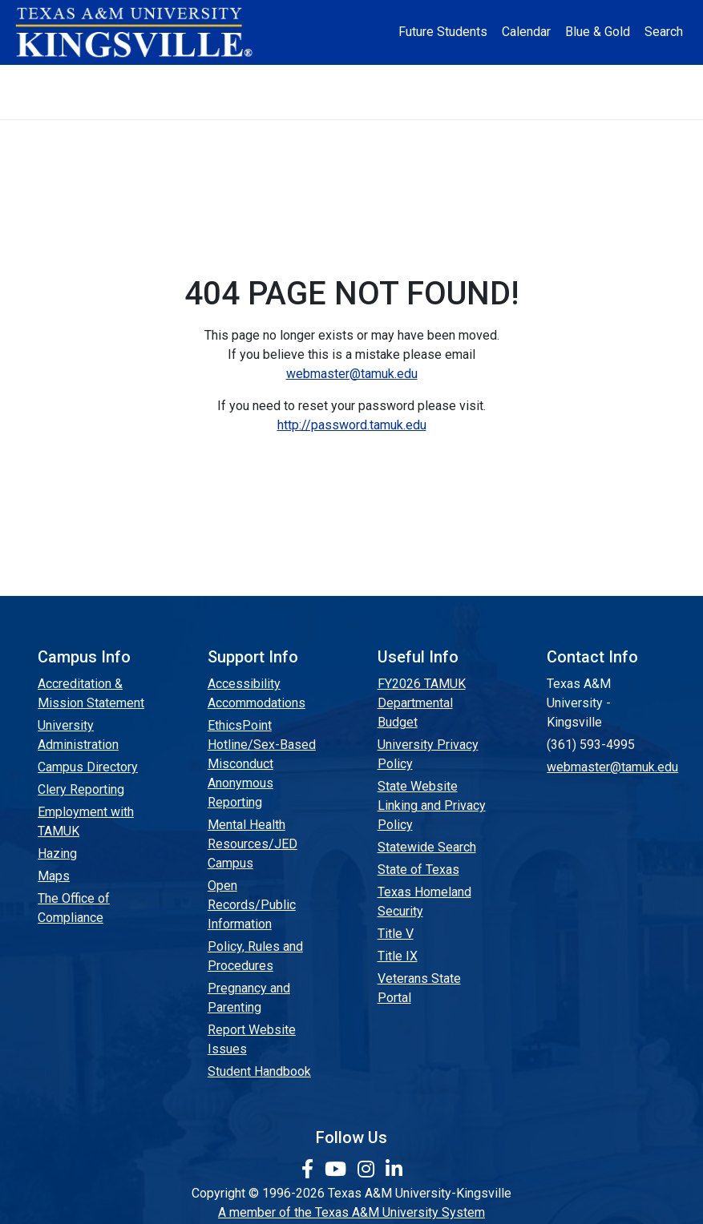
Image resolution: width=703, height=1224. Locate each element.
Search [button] (663, 31)
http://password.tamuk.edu (351, 425)
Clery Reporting (81, 789)
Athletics (591, 78)
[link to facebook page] (309, 1169)
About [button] (105, 78)
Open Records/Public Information (252, 905)
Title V (396, 933)
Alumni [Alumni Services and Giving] (523, 78)
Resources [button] (441, 78)
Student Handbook (259, 1071)
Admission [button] (183, 78)
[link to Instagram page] (368, 1169)
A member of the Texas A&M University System (351, 1212)
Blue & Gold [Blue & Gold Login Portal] (597, 31)
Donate (351, 105)
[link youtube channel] (337, 1169)
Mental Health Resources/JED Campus (252, 844)
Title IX (398, 956)
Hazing (57, 853)
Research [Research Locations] (360, 78)
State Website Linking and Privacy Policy (432, 805)
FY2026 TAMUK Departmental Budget (422, 703)
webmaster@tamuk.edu (352, 373)
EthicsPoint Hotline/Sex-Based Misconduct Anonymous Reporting (262, 764)
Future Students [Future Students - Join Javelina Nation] (442, 31)
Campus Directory (88, 767)
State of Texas (418, 869)
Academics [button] (273, 78)
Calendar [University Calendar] (526, 31)
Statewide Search (427, 847)
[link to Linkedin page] (394, 1169)
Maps (54, 876)
